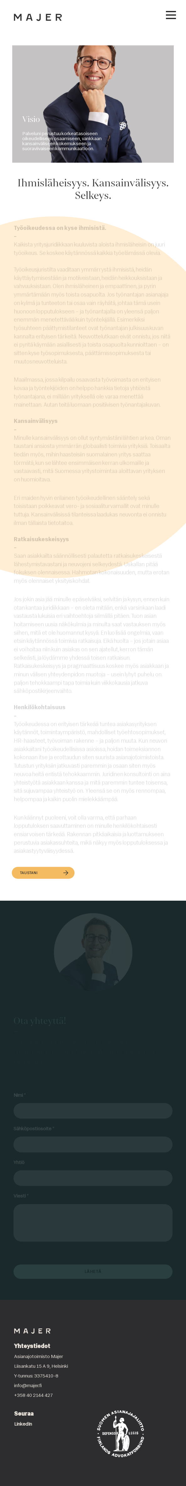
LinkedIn (23, 1424)
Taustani (44, 873)
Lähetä (93, 1272)
